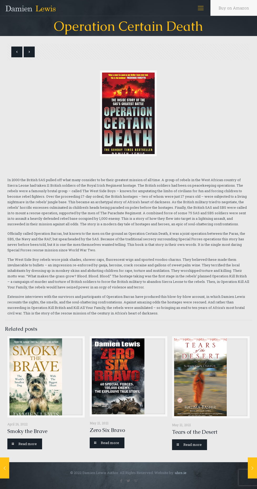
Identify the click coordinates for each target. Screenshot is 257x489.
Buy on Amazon (234, 8)
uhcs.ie (181, 472)
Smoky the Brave (27, 431)
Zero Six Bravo (107, 430)
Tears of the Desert (195, 432)
